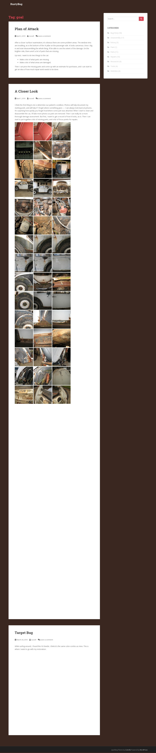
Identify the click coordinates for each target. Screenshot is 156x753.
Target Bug (24, 633)
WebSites (114, 71)
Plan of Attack (27, 29)
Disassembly (116, 38)
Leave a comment (44, 37)
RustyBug (16, 4)
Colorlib (128, 750)
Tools (113, 67)
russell (31, 37)
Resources (115, 62)
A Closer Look (26, 92)
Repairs (113, 57)
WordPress (143, 750)
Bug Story (114, 33)
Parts (113, 52)
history (113, 43)
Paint (113, 48)
